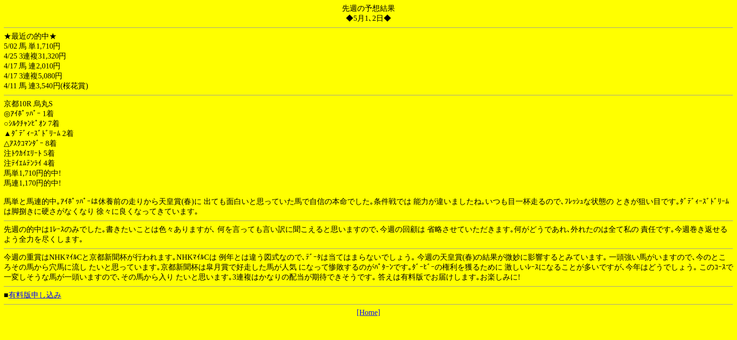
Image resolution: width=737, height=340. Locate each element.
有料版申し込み (35, 295)
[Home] (368, 312)
